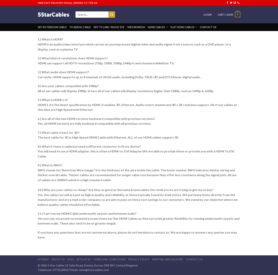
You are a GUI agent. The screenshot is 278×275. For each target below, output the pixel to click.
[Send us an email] (235, 3)
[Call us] (238, 3)
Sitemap (43, 259)
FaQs (70, 259)
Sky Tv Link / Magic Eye (109, 27)
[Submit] (111, 14)
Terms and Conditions (109, 259)
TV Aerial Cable (80, 27)
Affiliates (83, 259)
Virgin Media (136, 27)
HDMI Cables (158, 27)
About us (58, 259)
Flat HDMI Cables (183, 27)
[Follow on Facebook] (227, 3)
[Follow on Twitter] (231, 3)
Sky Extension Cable (52, 27)
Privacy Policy (139, 259)
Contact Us (208, 27)
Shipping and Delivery (167, 259)
